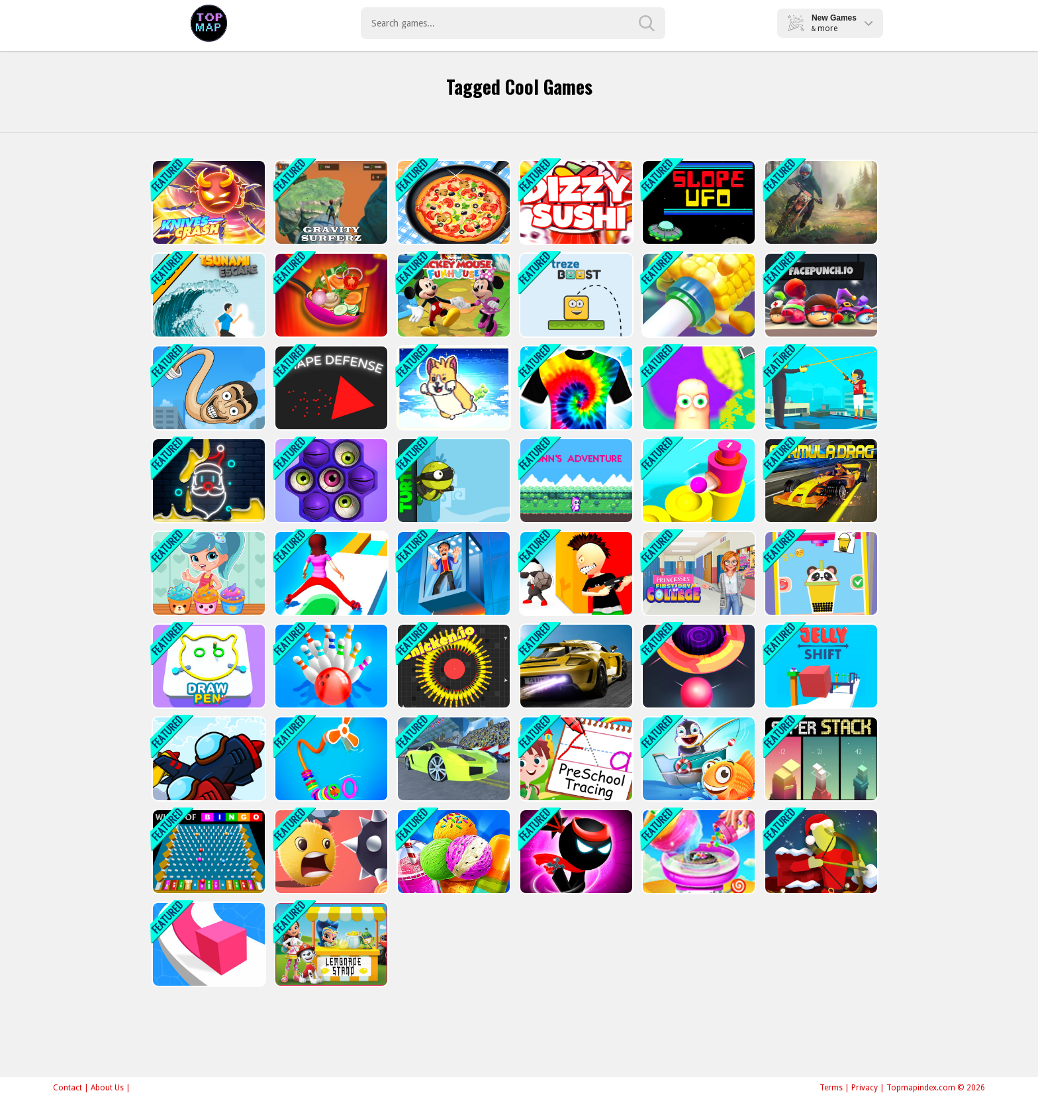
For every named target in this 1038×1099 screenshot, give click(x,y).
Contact (67, 1087)
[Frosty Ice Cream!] (452, 851)
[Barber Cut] (697, 388)
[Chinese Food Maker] (330, 295)
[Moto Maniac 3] (820, 202)
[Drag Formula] (820, 480)
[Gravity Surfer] (330, 202)
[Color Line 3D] (207, 944)
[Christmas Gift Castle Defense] (820, 851)
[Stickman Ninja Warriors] (575, 851)
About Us (107, 1087)
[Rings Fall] (330, 759)
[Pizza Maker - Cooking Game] (452, 202)
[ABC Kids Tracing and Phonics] (575, 759)
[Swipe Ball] (330, 851)
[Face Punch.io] (820, 295)
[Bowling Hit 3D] (330, 666)
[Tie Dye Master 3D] (575, 388)
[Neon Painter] (207, 480)
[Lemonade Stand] (330, 944)
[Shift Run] (330, 573)
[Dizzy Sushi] (575, 202)
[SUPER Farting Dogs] (452, 388)
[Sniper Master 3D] (575, 573)
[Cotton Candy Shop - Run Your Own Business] (697, 851)
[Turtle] (452, 480)
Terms (831, 1087)
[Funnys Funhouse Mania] (452, 295)
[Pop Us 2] (330, 480)
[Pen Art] (207, 666)
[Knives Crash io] (207, 202)
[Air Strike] (207, 759)
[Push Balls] (697, 480)
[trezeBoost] (575, 295)
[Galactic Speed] (575, 666)
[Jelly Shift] (820, 666)
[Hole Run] (697, 666)
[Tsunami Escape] (207, 295)
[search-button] (647, 23)
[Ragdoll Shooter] (820, 388)
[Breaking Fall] (452, 573)
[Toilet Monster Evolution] (207, 388)
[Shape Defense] (330, 388)
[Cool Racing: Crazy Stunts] (452, 759)
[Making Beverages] (820, 573)
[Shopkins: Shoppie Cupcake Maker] (207, 573)
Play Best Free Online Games (209, 23)
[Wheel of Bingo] (207, 851)
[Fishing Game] (697, 759)
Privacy (864, 1087)
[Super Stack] (820, 759)
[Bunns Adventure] (575, 480)
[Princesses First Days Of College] (697, 573)
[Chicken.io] (452, 666)
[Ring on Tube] (697, 295)
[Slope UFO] (697, 202)
